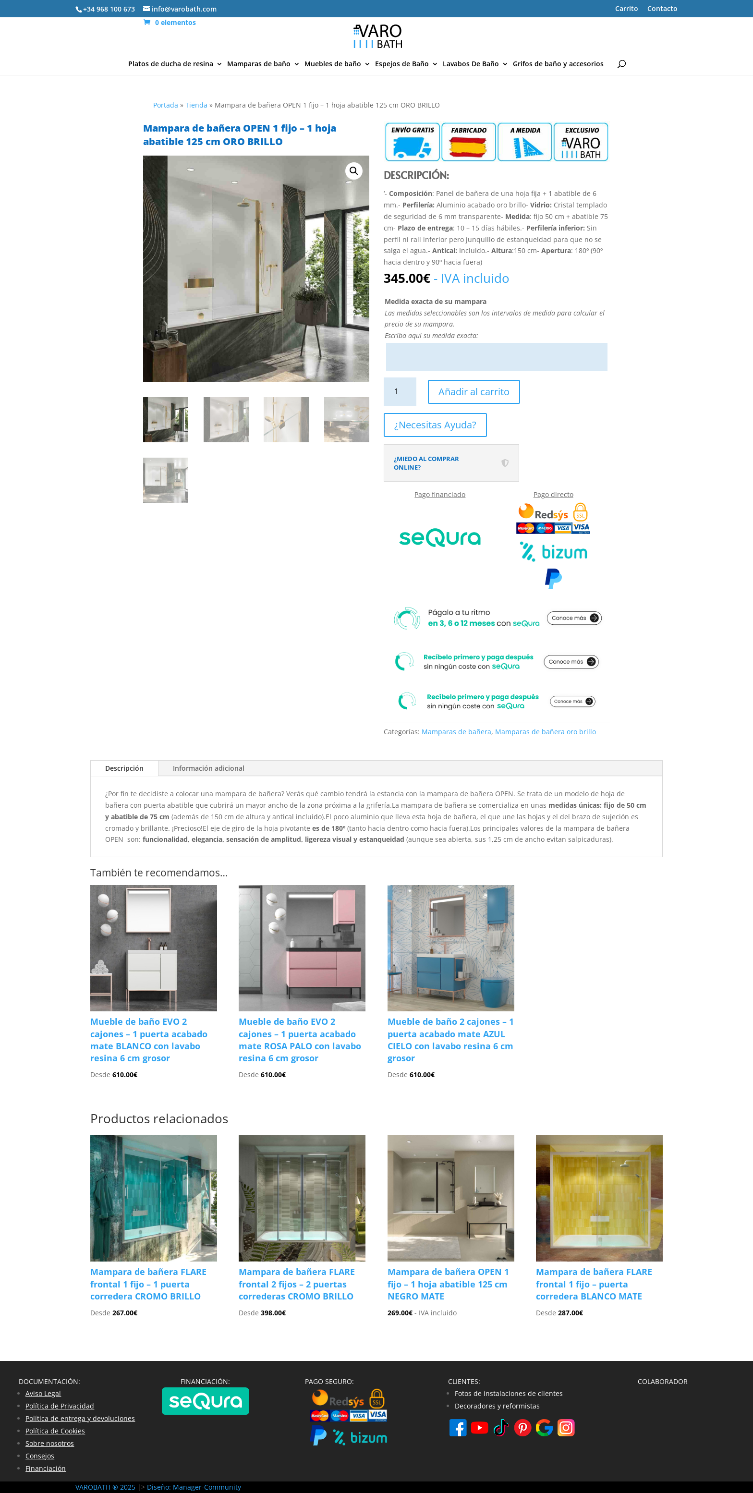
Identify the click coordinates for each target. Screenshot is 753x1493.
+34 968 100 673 (109, 8)
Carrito (626, 9)
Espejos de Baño (402, 64)
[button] (354, 171)
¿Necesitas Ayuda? (435, 424)
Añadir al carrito (474, 391)
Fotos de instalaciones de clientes (509, 1393)
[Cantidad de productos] (400, 391)
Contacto (662, 9)
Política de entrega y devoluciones (80, 1418)
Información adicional (208, 768)
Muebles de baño (332, 64)
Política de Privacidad (59, 1405)
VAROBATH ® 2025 (106, 1487)
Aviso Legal (43, 1393)
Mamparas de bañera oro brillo (545, 731)
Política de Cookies (55, 1430)
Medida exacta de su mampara (435, 301)
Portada (165, 104)
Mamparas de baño (259, 64)
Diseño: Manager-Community (194, 1487)
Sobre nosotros (49, 1443)
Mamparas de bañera (456, 731)
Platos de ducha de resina (170, 64)
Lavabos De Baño (471, 64)
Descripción (124, 768)
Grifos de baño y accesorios (558, 64)
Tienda (196, 104)
